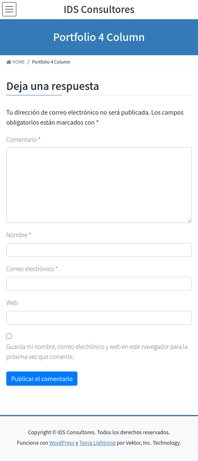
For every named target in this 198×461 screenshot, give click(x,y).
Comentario (23, 139)
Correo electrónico (32, 268)
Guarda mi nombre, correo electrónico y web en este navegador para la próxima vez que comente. (97, 351)
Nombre (18, 234)
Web (12, 302)
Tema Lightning (97, 442)
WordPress (62, 442)
